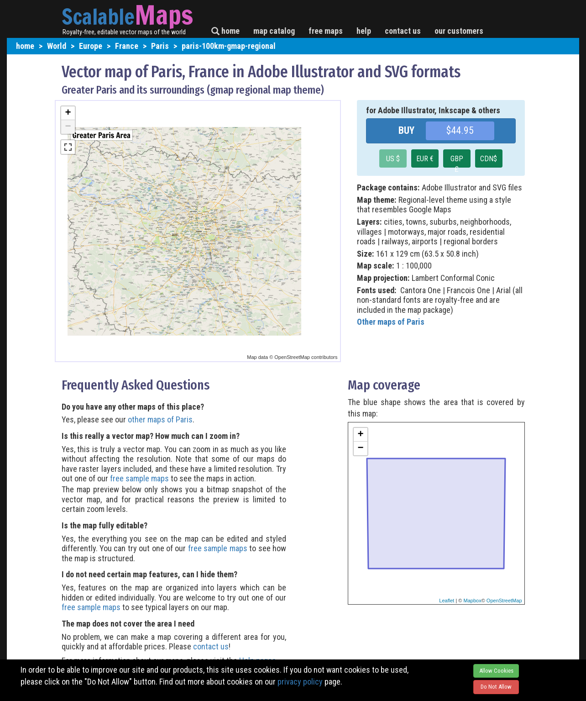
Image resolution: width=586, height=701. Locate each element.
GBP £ (456, 161)
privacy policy (300, 681)
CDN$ (488, 158)
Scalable (98, 16)
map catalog (274, 31)
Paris (160, 46)
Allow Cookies (496, 670)
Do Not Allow (496, 686)
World (56, 46)
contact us (403, 31)
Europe (90, 46)
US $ (393, 158)
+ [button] (68, 113)
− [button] (68, 127)
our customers (458, 31)
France (126, 46)
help (363, 31)
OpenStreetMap (504, 600)
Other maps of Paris (390, 322)
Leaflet (446, 600)
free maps (326, 31)
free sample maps (139, 478)
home (225, 31)
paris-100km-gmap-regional (229, 46)
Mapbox (472, 600)
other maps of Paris (160, 419)
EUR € (425, 158)
